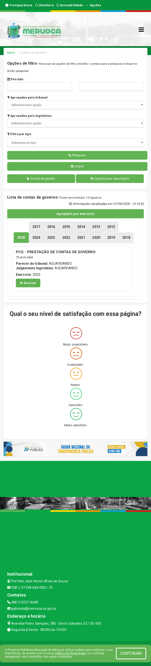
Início (11, 52)
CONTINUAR (131, 653)
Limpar (77, 166)
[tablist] (21, 237)
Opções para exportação (110, 178)
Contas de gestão (41, 178)
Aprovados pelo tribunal (27, 97)
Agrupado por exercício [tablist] (75, 214)
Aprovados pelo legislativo (29, 116)
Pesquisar (77, 155)
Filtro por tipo (19, 134)
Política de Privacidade (70, 653)
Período (15, 79)
